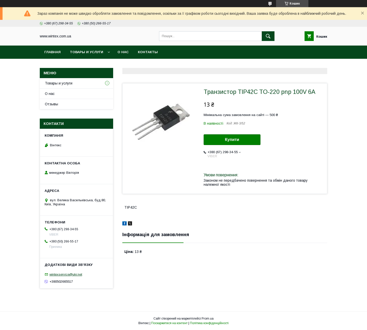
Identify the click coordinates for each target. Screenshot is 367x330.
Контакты (148, 52)
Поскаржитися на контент (169, 323)
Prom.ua (208, 318)
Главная (52, 52)
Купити (232, 139)
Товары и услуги (86, 52)
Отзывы (51, 104)
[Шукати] (268, 36)
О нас (123, 52)
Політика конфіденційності (209, 323)
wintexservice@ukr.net (65, 274)
